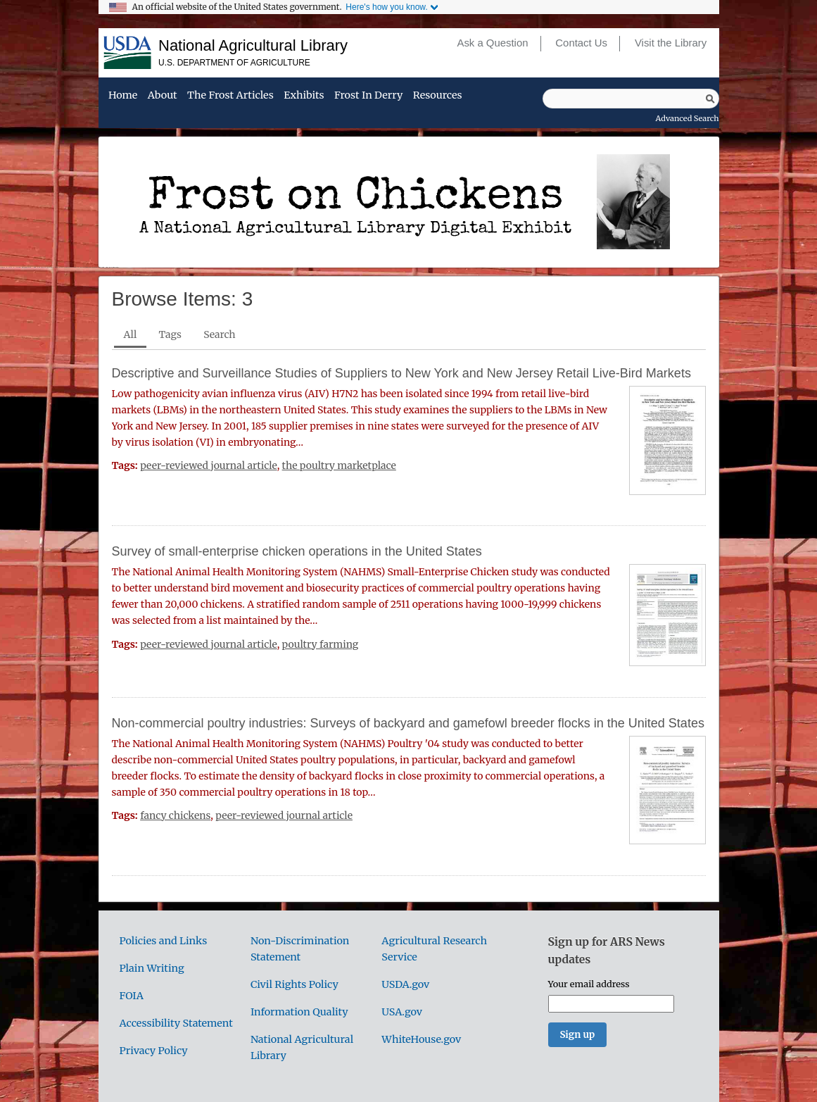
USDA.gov (405, 984)
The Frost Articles (230, 95)
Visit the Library (671, 43)
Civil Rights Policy (294, 984)
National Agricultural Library (253, 45)
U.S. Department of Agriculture (234, 63)
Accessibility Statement (176, 1023)
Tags (170, 334)
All (130, 334)
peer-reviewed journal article (208, 465)
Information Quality (299, 1012)
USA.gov (401, 1012)
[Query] (631, 98)
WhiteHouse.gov (421, 1039)
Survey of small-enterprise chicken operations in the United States (297, 551)
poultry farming (320, 644)
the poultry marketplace (339, 465)
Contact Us (581, 43)
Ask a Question (492, 43)
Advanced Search (687, 118)
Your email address (589, 983)
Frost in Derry (368, 95)
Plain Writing (152, 968)
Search (219, 334)
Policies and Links (164, 940)
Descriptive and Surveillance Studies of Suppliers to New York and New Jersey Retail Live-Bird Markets (401, 373)
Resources (437, 95)
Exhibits (304, 95)
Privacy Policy (154, 1050)
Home (122, 95)
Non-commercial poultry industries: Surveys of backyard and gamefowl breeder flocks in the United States (408, 723)
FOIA (132, 995)
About (162, 95)
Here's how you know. (386, 7)
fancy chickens (175, 815)
